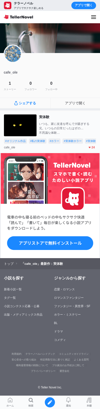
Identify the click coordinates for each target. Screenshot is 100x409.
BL (56, 323)
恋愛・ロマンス (64, 289)
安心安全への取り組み (24, 359)
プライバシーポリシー (43, 371)
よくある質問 (81, 359)
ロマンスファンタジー (69, 298)
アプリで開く (84, 5)
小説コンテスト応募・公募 (22, 306)
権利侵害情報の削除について (32, 365)
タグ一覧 (10, 298)
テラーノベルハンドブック (40, 354)
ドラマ (58, 331)
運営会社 (64, 371)
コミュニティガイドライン (74, 354)
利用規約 (16, 354)
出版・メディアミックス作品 (23, 314)
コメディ (60, 340)
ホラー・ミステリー (67, 314)
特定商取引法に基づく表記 (55, 359)
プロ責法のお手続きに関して (68, 365)
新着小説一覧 (13, 289)
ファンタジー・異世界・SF (72, 306)
